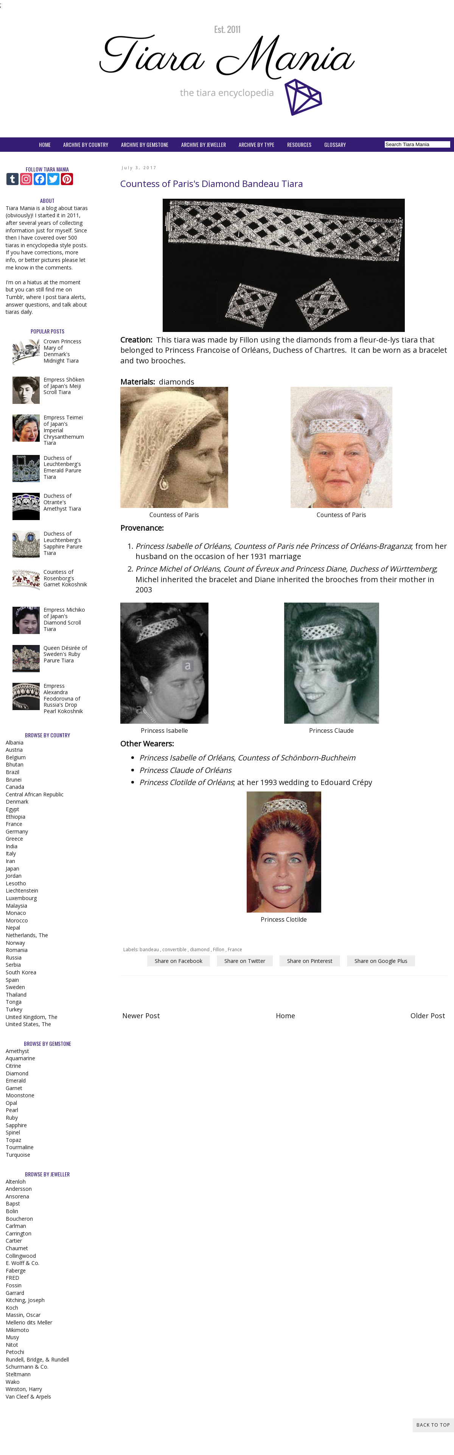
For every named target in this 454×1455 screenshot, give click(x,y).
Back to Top (433, 1425)
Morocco (17, 920)
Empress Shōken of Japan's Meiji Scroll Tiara (64, 386)
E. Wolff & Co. (22, 1263)
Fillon (219, 949)
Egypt (12, 809)
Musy (12, 1337)
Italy (11, 853)
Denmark (17, 801)
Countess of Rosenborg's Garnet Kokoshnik (65, 578)
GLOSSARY (335, 144)
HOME (45, 144)
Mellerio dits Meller (29, 1322)
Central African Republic (35, 794)
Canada (15, 786)
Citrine (13, 1065)
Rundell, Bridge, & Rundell (37, 1359)
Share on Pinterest (310, 960)
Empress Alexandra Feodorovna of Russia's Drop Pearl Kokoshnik (63, 698)
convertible (175, 949)
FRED (12, 1277)
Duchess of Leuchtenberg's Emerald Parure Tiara (62, 467)
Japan (12, 868)
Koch (12, 1307)
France (235, 949)
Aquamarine (20, 1058)
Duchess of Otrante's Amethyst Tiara (62, 502)
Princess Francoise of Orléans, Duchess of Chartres (255, 350)
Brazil (12, 772)
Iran (10, 861)
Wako (13, 1381)
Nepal (13, 927)
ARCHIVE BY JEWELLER (203, 144)
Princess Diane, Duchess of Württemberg (365, 569)
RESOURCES (299, 144)
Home (285, 1015)
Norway (15, 942)
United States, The (28, 1024)
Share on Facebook (178, 960)
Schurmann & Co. (27, 1366)
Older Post (427, 1015)
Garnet (14, 1088)
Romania (17, 949)
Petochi (15, 1351)
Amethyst (17, 1051)
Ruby (12, 1117)
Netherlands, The (27, 935)
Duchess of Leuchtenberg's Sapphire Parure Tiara (63, 543)
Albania (14, 742)
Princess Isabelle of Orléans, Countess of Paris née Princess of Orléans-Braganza (273, 546)
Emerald (16, 1080)
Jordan (14, 875)
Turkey (14, 1009)
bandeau (150, 949)
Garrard (15, 1292)
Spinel (13, 1132)
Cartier (14, 1240)
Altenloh (16, 1181)
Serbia (13, 964)
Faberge (16, 1270)
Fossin (14, 1285)
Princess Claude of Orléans (185, 770)
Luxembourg (21, 898)
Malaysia (16, 905)
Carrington (18, 1233)
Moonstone (20, 1095)
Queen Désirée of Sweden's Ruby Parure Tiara (65, 654)
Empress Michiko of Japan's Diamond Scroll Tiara (64, 619)
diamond (200, 949)
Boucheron (19, 1218)
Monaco (16, 912)
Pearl (12, 1110)
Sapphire (16, 1125)
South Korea (21, 972)
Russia (14, 957)
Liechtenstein (22, 890)
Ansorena (17, 1196)
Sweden (15, 987)
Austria (14, 749)
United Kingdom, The (32, 1016)
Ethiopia (15, 816)
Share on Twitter (244, 960)
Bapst (13, 1203)
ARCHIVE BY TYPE (256, 144)
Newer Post (141, 1015)
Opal (11, 1102)
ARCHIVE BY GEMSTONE (144, 144)
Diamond (17, 1073)
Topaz (13, 1139)
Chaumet (17, 1248)
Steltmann (18, 1374)
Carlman (16, 1225)
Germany (17, 831)
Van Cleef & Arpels (28, 1396)
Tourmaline (20, 1147)
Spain (12, 979)
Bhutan (14, 764)
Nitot (12, 1344)
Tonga (14, 1001)
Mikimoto (17, 1329)
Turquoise (18, 1154)
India (11, 846)
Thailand (16, 994)
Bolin (12, 1211)
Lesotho (16, 883)
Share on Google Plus (380, 960)
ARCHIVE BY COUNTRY (85, 144)
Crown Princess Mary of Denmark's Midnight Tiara (62, 351)
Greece (14, 838)
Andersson (19, 1188)
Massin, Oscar (23, 1314)
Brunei (14, 779)
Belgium (16, 757)
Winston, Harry (24, 1389)
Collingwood (21, 1255)
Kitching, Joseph (25, 1300)
